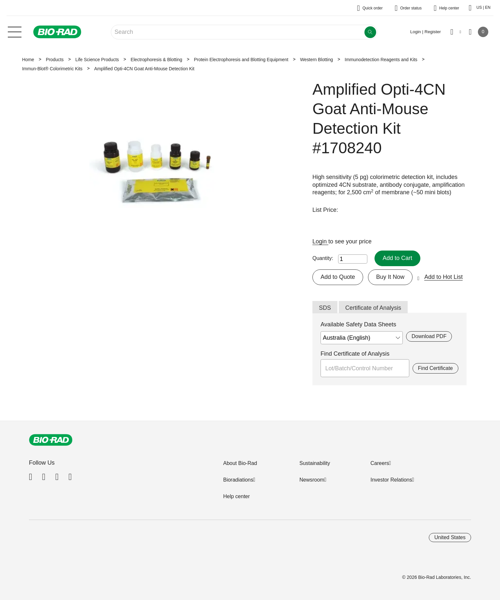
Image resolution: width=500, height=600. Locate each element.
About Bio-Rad (240, 463)
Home (28, 59)
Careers (379, 463)
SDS (325, 308)
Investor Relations (391, 480)
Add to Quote (338, 277)
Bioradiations (238, 480)
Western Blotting (316, 59)
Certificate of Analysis (373, 308)
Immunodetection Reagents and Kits (381, 59)
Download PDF (429, 336)
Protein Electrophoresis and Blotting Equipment (241, 59)
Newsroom (311, 480)
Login (320, 241)
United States (450, 537)
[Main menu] (15, 31)
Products (55, 59)
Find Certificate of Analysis (355, 353)
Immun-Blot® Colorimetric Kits (52, 68)
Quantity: (322, 258)
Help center (236, 496)
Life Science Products (97, 59)
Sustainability (314, 463)
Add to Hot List (443, 277)
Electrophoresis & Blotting (156, 59)
